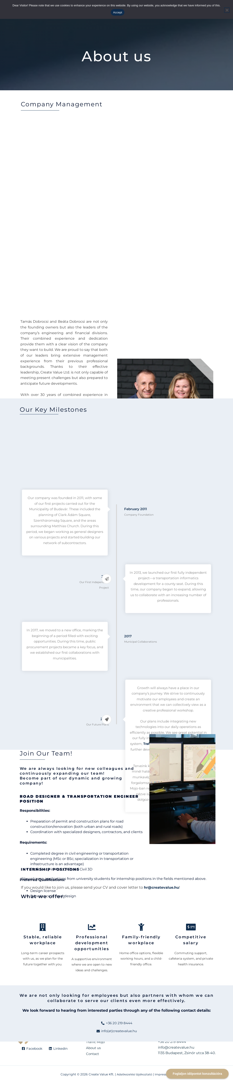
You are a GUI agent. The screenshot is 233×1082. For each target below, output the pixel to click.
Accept (117, 12)
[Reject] (227, 10)
